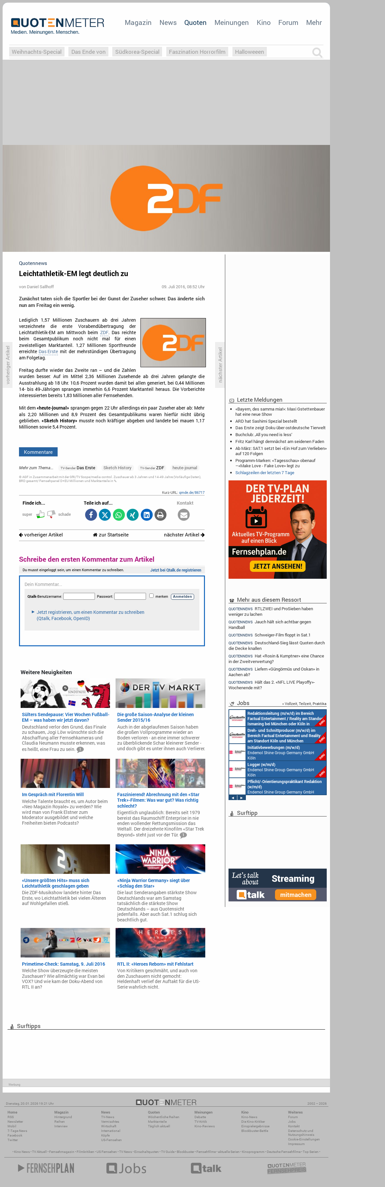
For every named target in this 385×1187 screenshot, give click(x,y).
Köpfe (105, 1135)
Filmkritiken (85, 1152)
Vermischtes (110, 1121)
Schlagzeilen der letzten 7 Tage (264, 472)
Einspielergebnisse (255, 1126)
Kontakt (294, 1126)
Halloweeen (249, 51)
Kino (264, 22)
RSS (11, 1117)
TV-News (107, 1117)
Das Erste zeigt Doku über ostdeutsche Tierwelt (280, 428)
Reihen (59, 1121)
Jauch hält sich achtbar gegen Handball (270, 624)
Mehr (314, 22)
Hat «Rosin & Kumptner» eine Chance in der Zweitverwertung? (276, 658)
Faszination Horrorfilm (197, 51)
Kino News (22, 1152)
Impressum (296, 1144)
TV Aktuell (39, 1152)
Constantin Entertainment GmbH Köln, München (277, 735)
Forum (288, 22)
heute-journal (185, 467)
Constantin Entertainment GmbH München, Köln (277, 718)
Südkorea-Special (137, 51)
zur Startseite (111, 535)
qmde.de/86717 (192, 492)
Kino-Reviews (204, 1126)
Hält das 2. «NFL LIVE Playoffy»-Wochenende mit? (272, 684)
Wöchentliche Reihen (163, 1117)
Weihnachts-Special (37, 51)
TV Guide (167, 1152)
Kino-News (249, 1117)
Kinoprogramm (253, 1152)
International (110, 1131)
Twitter (13, 1140)
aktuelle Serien (229, 1152)
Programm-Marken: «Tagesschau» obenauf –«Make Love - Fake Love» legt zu (275, 463)
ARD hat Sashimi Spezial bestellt (266, 421)
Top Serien (311, 1152)
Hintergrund (63, 1117)
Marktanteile (157, 1121)
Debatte (200, 1117)
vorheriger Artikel (41, 535)
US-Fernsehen (111, 1140)
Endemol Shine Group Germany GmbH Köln (277, 752)
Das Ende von (88, 51)
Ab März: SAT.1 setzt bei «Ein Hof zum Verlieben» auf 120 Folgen (281, 450)
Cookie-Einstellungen (304, 1139)
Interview (61, 1126)
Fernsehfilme (206, 1152)
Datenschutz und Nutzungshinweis (301, 1133)
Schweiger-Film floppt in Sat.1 (270, 635)
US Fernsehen (107, 1152)
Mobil (12, 1126)
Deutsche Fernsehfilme (284, 1152)
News (168, 22)
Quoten (195, 22)
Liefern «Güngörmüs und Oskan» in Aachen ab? (274, 671)
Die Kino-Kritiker (253, 1121)
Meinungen (231, 22)
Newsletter (15, 1121)
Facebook (15, 1135)
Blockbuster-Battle (254, 1131)
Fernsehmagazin (61, 1152)
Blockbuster (185, 1152)
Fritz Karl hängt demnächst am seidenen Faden (279, 441)
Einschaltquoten (146, 1152)
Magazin (138, 22)
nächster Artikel (184, 535)
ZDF (104, 332)
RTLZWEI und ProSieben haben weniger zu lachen (271, 611)
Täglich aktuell (159, 1126)
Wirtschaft (108, 1126)
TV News (125, 1152)
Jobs (292, 1121)
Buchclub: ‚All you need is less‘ (263, 434)
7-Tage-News (17, 1131)
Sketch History (117, 467)
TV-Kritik (200, 1121)
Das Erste (48, 351)
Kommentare (38, 452)
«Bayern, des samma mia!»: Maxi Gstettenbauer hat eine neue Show (280, 411)
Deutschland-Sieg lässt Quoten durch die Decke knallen (277, 645)
